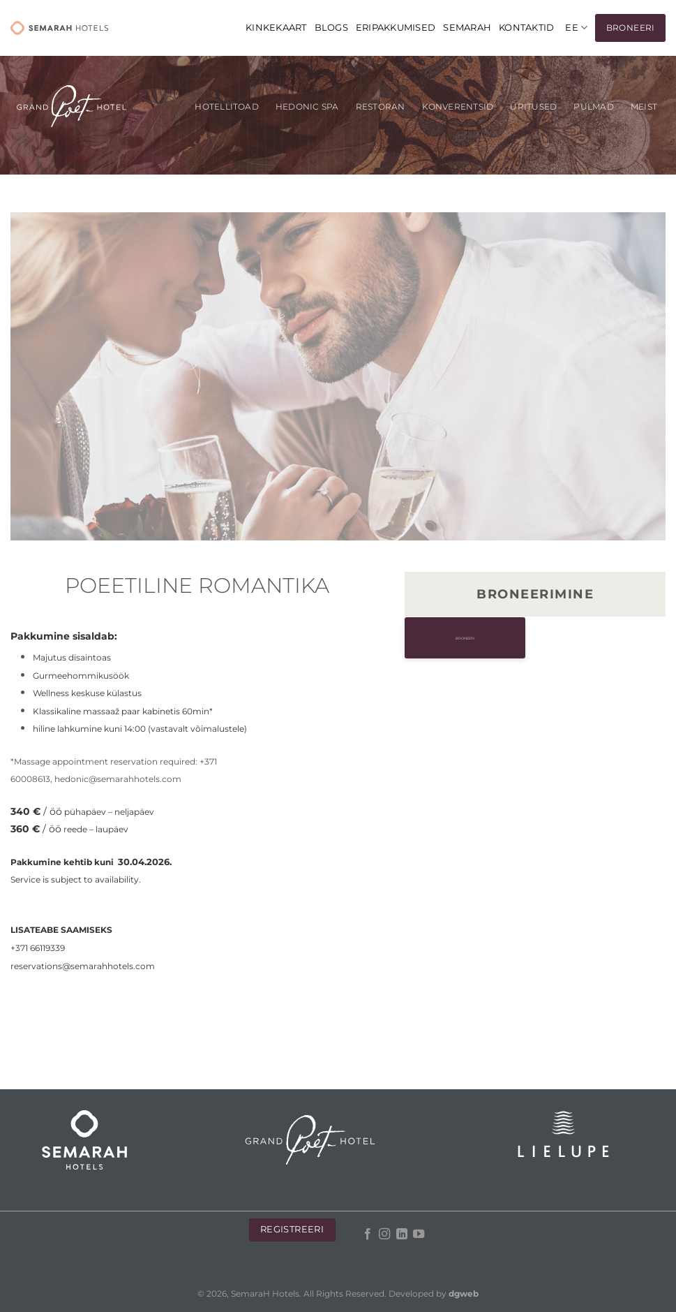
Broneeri (535, 638)
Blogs (331, 27)
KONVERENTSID (458, 107)
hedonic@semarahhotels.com (117, 779)
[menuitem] (576, 27)
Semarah (467, 27)
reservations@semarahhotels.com (82, 966)
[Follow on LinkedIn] (401, 1234)
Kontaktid (526, 27)
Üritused (533, 107)
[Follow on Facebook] (367, 1234)
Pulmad (593, 107)
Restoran (380, 107)
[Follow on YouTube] (418, 1234)
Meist (644, 107)
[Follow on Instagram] (384, 1234)
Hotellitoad (227, 107)
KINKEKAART (276, 27)
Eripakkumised (395, 27)
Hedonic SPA (307, 107)
